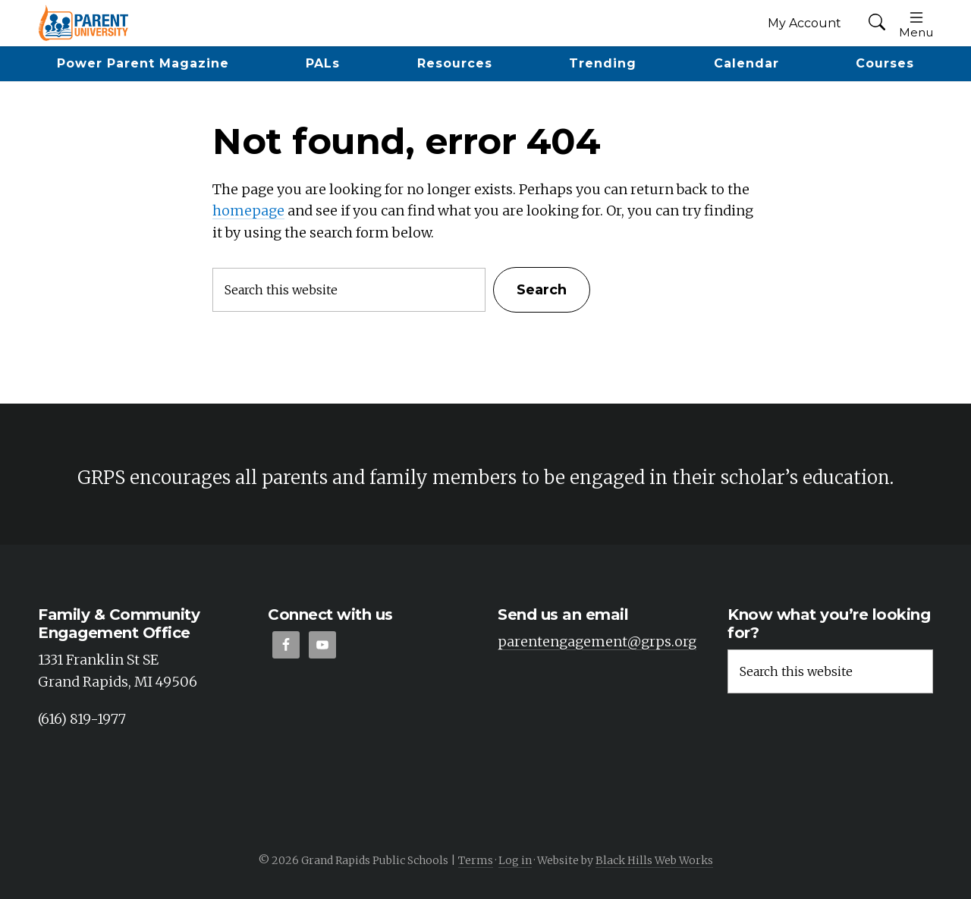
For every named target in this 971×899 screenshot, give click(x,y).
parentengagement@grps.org (597, 641)
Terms (475, 860)
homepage (248, 210)
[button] (877, 23)
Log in (515, 860)
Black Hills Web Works (654, 860)
